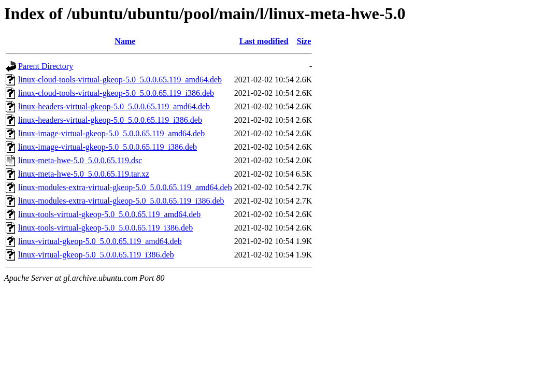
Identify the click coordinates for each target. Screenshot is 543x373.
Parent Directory (45, 66)
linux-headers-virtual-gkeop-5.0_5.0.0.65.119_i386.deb (110, 120)
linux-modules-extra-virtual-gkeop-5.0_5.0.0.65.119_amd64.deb (125, 187)
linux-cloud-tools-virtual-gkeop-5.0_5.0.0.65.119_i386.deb (116, 93)
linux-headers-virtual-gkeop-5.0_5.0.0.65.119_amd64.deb (114, 106)
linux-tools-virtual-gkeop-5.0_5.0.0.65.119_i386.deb (105, 227)
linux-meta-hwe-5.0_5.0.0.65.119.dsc (80, 160)
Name (125, 41)
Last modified (264, 41)
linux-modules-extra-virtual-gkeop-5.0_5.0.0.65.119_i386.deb (121, 200)
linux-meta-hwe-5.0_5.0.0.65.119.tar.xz (83, 173)
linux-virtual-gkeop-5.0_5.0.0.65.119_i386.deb (96, 254)
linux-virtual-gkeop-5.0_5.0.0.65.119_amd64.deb (100, 241)
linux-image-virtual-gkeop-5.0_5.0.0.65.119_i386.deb (107, 146)
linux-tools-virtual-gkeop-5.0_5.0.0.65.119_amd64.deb (109, 214)
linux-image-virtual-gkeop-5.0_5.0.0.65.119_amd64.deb (111, 133)
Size (304, 41)
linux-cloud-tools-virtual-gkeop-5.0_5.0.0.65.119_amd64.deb (120, 79)
